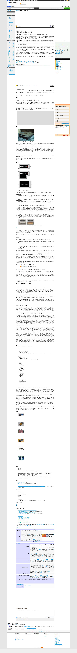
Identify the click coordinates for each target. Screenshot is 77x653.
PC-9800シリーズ (24, 339)
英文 (35, 61)
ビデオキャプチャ (23, 381)
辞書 (8, 0)
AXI (49, 575)
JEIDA (21, 53)
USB (21, 364)
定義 (57, 121)
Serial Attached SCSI (37, 561)
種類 (19, 37)
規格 (42, 34)
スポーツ (37, 631)
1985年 (17, 143)
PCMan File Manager (59, 67)
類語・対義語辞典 (13, 0)
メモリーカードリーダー (24, 530)
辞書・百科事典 (11, 38)
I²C (34, 567)
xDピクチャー (30, 540)
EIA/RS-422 (36, 565)
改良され (50, 46)
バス (35, 543)
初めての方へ (64, 6)
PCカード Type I (30, 37)
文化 (9, 28)
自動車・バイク (11, 22)
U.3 (36, 562)
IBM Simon (58, 53)
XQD (33, 540)
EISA (39, 553)
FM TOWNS (24, 470)
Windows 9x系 (18, 307)
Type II (28, 38)
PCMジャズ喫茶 (58, 69)
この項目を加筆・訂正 (40, 524)
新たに (33, 56)
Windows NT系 (37, 316)
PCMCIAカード (18, 89)
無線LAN (29, 41)
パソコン (37, 92)
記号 (8, 66)
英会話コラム (11, 69)
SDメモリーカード (31, 353)
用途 (34, 40)
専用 (31, 49)
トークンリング (22, 374)
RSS (42, 647)
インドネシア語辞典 (57, 640)
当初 (27, 46)
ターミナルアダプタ (25, 358)
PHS (46, 41)
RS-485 (45, 565)
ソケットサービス (22, 483)
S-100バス (31, 549)
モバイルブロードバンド (22, 494)
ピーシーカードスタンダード (22, 31)
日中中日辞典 (23, 0)
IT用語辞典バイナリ (20, 26)
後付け (26, 103)
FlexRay (39, 577)
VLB (52, 554)
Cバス (39, 554)
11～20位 (60, 106)
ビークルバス (27, 577)
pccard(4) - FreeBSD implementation (24, 522)
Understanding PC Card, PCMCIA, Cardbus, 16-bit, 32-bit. (27, 510)
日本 (52, 52)
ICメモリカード (34, 470)
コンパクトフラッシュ (44, 103)
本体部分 (49, 36)
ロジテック (49, 339)
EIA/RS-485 (39, 567)
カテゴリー (35, 85)
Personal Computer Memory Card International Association (40, 52)
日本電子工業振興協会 (26, 53)
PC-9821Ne (28, 473)
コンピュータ (13, 10)
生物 (39, 631)
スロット (17, 230)
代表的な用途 (43, 40)
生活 (9, 29)
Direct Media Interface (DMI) (45, 556)
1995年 (17, 155)
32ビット (46, 46)
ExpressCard (37, 56)
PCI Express (39, 251)
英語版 (37, 530)
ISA (46, 102)
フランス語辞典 (57, 639)
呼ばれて (28, 47)
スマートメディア (26, 539)
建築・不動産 (11, 25)
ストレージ (23, 40)
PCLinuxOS (58, 61)
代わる (27, 56)
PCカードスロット (35, 49)
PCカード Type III (50, 37)
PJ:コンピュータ (24, 525)
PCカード (39, 536)
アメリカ (29, 585)
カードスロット (27, 49)
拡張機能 (43, 36)
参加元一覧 (67, 6)
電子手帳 (33, 144)
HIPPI (31, 560)
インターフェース (21, 41)
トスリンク (47, 572)
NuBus (47, 553)
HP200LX (40, 473)
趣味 (9, 31)
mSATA (47, 560)
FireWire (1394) (37, 568)
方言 (9, 37)
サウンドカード (30, 339)
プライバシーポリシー (18, 637)
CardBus (24, 47)
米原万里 (58, 118)
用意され (24, 50)
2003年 (19, 56)
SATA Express (50, 561)
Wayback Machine (31, 511)
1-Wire (33, 567)
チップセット (47, 251)
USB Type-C (32, 568)
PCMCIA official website (22, 511)
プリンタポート (22, 369)
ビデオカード (22, 380)
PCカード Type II (39, 37)
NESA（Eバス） (42, 554)
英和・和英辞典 (18, 0)
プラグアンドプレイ (31, 95)
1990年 (31, 148)
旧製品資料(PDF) (21, 482)
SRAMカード (22, 195)
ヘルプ (69, 0)
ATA (34, 151)
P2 (18, 500)
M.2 (37, 562)
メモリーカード (45, 353)
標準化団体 (24, 52)
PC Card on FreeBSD (21, 519)
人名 (9, 36)
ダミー (17, 231)
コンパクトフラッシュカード (60, 46)
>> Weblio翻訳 (67, 125)
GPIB (21, 370)
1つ (21, 50)
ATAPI (52, 40)
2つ (22, 50)
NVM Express (41, 562)
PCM (57, 62)
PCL (56, 60)
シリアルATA (34, 560)
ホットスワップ (37, 95)
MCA (34, 554)
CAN (32, 577)
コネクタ (31, 36)
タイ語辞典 (56, 641)
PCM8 (57, 64)
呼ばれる (17, 54)
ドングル (19, 495)
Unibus (35, 549)
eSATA (38, 560)
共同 (34, 53)
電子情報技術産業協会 (47, 158)
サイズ (21, 36)
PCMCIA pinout (20, 516)
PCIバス (41, 46)
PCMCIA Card (30, 32)
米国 (20, 52)
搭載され (21, 44)
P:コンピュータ (29, 525)
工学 (9, 24)
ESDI (34, 559)
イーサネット (22, 373)
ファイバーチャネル (45, 561)
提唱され (42, 56)
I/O (20, 40)
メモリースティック (37, 353)
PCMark (57, 68)
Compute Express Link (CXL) (35, 556)
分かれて (20, 38)
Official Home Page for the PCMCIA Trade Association (24, 61)
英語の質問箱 (11, 71)
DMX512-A (49, 565)
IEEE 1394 (22, 365)
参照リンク (18, 60)
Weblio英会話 (11, 70)
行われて (34, 46)
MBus (43, 549)
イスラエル (25, 585)
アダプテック (58, 52)
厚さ (28, 36)
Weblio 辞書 (65, 0)
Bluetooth (32, 41)
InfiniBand (45, 555)
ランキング (32, 85)
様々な (27, 40)
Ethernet (26, 41)
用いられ (36, 40)
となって (38, 36)
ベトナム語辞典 (57, 642)
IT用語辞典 (17, 10)
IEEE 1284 (35, 566)
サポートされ (45, 47)
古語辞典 (32, 0)
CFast (22, 533)
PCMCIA (29, 52)
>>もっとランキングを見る (65, 123)
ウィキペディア (20, 85)
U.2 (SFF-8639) (32, 562)
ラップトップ (20, 497)
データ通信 (49, 41)
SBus (36, 554)
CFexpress (25, 533)
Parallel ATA (42, 559)
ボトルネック (29, 398)
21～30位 (64, 106)
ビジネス (10, 17)
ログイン (60, 0)
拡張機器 (40, 34)
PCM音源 (44, 340)
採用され (31, 34)
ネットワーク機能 (39, 41)
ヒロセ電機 (26, 482)
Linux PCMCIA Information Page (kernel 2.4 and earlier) (27, 512)
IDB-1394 (43, 577)
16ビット (30, 46)
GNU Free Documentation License (31, 628)
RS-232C (21, 368)
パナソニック (40, 339)
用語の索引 (28, 85)
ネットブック (45, 391)
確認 (57, 120)
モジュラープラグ (26, 202)
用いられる (40, 49)
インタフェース (46, 92)
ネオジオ (27, 470)
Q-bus (33, 550)
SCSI (49, 40)
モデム (44, 41)
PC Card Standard (24, 32)
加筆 (25, 266)
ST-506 (31, 559)
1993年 (48, 149)
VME (41, 553)
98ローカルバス (48, 554)
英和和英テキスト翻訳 (21, 608)
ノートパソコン (25, 34)
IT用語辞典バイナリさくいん (29, 626)
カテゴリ (36, 541)
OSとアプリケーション (59, 50)
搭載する (46, 36)
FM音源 (26, 340)
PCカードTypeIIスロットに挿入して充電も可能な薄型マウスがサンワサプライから (32, 486)
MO (30, 141)
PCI (16, 102)
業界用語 (10, 18)
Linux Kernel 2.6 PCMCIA (22, 513)
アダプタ (50, 353)
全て (8, 16)
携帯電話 (21, 359)
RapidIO (51, 556)
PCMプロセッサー (59, 70)
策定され (37, 53)
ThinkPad (21, 250)
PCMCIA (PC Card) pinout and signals (24, 517)
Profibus (50, 567)
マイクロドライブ (34, 201)
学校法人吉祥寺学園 (60, 115)
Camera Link (42, 568)
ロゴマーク (52, 150)
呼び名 (43, 53)
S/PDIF (44, 572)
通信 (17, 41)
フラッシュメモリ (29, 195)
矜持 (57, 112)
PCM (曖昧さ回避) (59, 63)
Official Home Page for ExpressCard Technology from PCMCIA (26, 62)
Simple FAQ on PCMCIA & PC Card (24, 518)
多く (31, 38)
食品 (9, 35)
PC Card (19, 32)
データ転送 (24, 46)
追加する (32, 40)
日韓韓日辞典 (28, 0)
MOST (46, 577)
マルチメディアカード (34, 534)
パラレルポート (39, 566)
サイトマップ (17, 638)
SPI (36, 567)
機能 (29, 40)
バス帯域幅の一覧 (34, 548)
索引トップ (24, 85)
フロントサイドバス (38, 544)
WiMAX (27, 359)
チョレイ (58, 109)
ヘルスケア (10, 30)
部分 (33, 36)
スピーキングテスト (12, 74)
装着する (21, 49)
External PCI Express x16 (49, 568)
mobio (51, 296)
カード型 (36, 34)
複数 (17, 37)
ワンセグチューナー (23, 379)
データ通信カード (38, 359)
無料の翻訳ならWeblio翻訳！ (23, 3)
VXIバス (44, 553)
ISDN (21, 358)
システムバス (32, 544)
